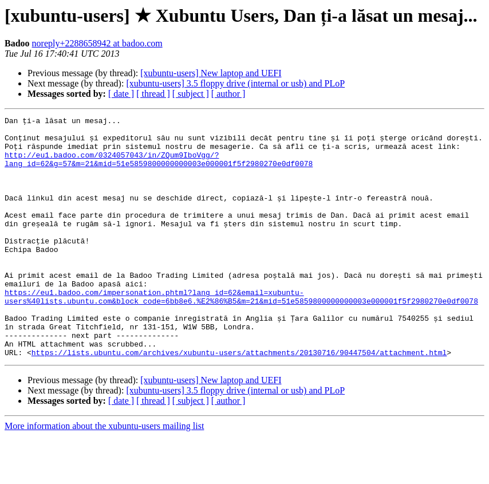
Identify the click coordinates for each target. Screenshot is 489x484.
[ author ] (228, 94)
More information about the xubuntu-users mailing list (104, 474)
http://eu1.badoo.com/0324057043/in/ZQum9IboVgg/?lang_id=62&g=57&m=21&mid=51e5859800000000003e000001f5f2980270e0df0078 (159, 168)
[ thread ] (153, 94)
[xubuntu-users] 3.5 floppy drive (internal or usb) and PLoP (235, 83)
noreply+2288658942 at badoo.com (97, 43)
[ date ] (121, 94)
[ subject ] (190, 94)
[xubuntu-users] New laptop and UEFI (210, 73)
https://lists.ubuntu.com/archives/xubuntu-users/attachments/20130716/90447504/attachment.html (239, 400)
